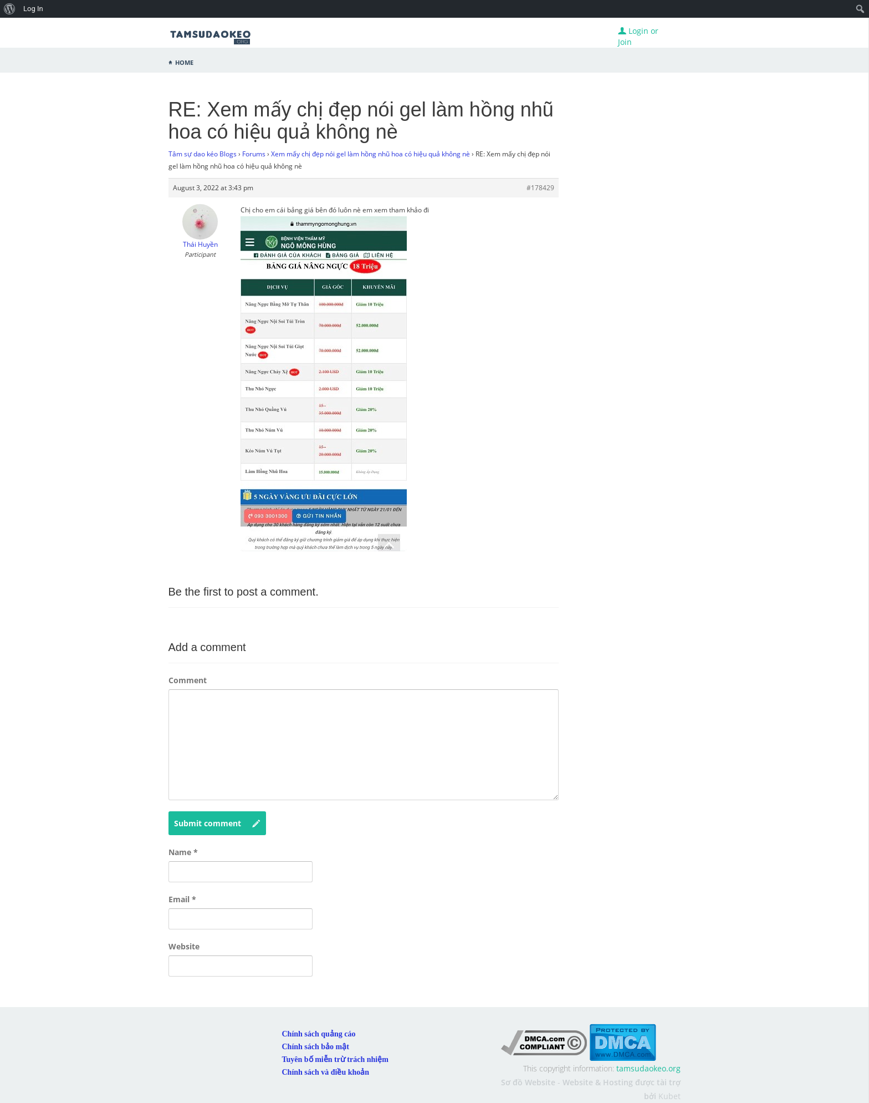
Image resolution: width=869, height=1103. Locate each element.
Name (183, 852)
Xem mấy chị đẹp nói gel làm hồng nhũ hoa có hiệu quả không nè (370, 154)
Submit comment (217, 823)
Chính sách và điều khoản (326, 1072)
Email (182, 899)
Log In (33, 8)
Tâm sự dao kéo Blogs (202, 154)
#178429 (540, 187)
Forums (253, 154)
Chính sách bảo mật (315, 1047)
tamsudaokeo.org (648, 1068)
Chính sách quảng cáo (319, 1034)
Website (184, 946)
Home (184, 61)
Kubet (669, 1096)
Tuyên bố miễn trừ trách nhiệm (335, 1059)
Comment (187, 680)
